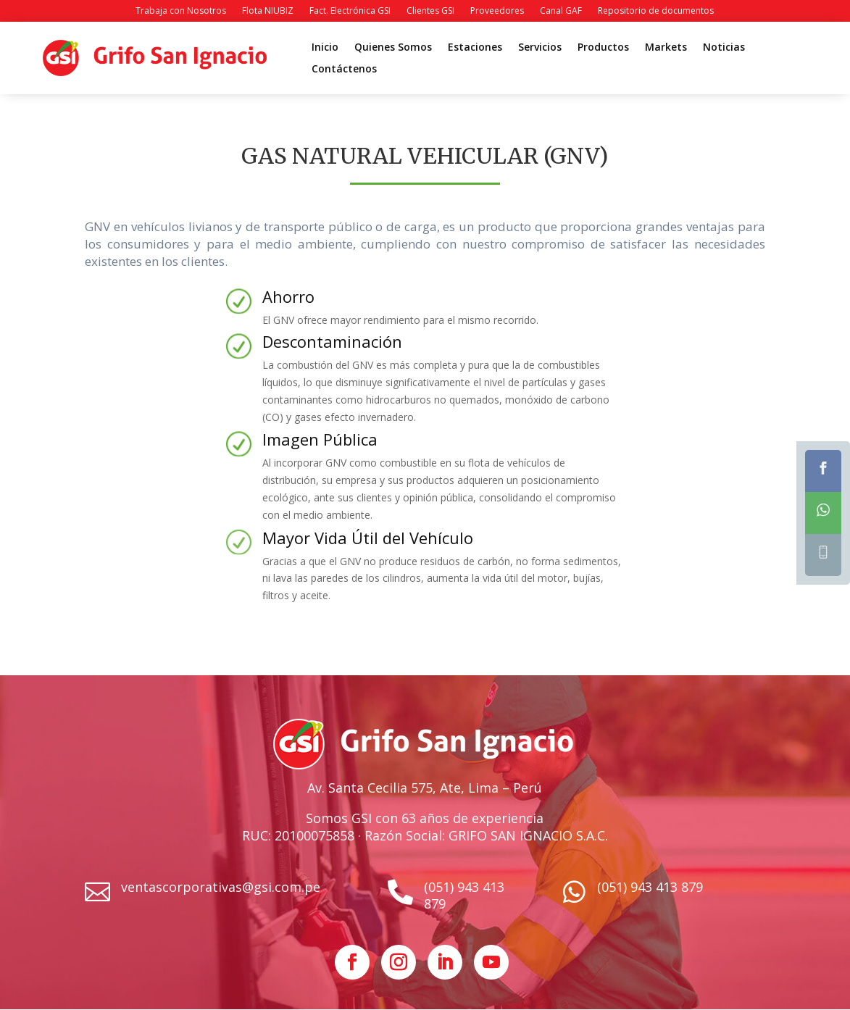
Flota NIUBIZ (267, 11)
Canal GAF (561, 11)
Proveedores (497, 11)
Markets (666, 48)
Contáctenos (344, 69)
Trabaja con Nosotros (181, 11)
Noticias (724, 48)
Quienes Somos (393, 48)
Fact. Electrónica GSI (350, 11)
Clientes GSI (430, 11)
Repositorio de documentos (656, 11)
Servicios (540, 48)
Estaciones (475, 48)
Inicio (325, 48)
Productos (603, 48)
